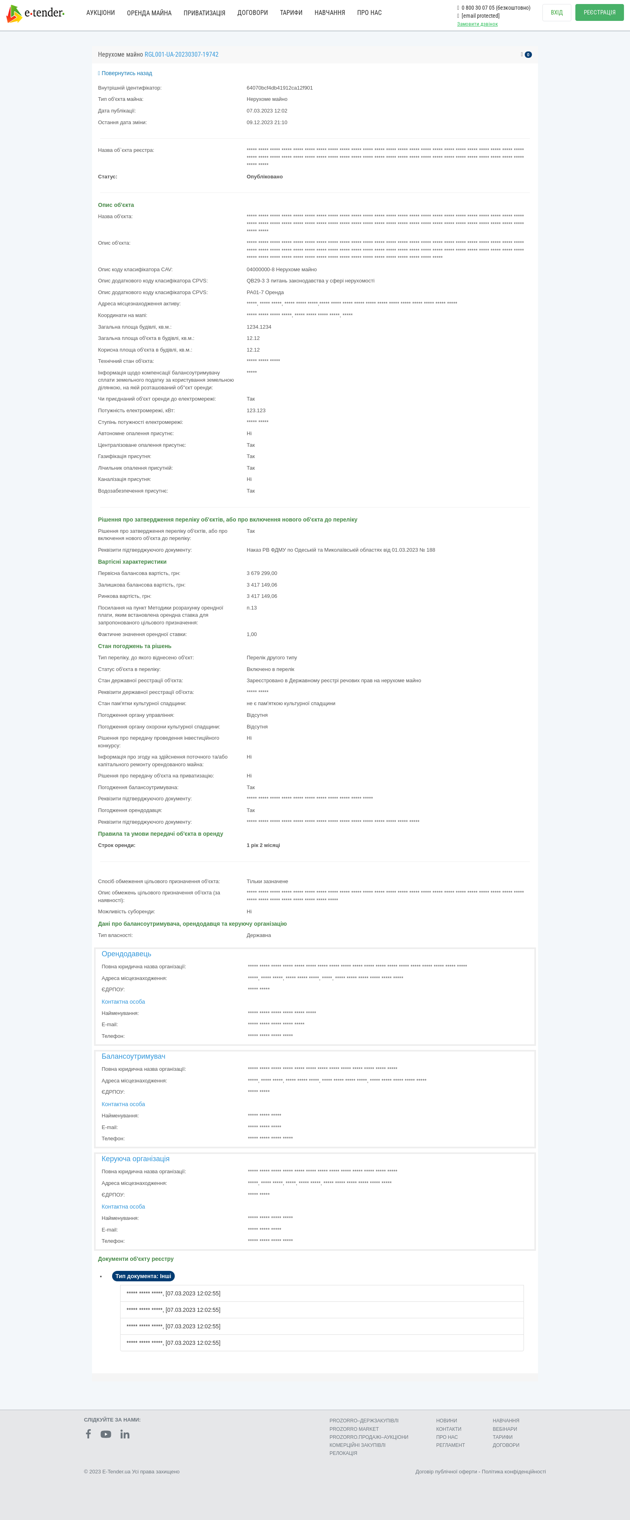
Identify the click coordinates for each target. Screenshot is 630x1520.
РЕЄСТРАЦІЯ (600, 12)
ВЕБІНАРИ (505, 1429)
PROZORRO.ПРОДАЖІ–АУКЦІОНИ (368, 1437)
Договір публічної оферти (446, 1472)
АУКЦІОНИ (100, 12)
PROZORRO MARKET (354, 1429)
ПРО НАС (369, 12)
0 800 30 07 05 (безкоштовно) (493, 7)
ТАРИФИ (291, 12)
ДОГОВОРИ (252, 12)
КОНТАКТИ (449, 1429)
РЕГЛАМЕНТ (450, 1445)
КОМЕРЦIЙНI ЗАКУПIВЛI (357, 1445)
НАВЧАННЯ (330, 12)
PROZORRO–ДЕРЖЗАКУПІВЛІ (364, 1421)
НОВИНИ (446, 1421)
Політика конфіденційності (514, 1472)
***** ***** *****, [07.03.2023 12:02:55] (174, 1293)
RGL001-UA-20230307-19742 (182, 54)
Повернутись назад (125, 73)
